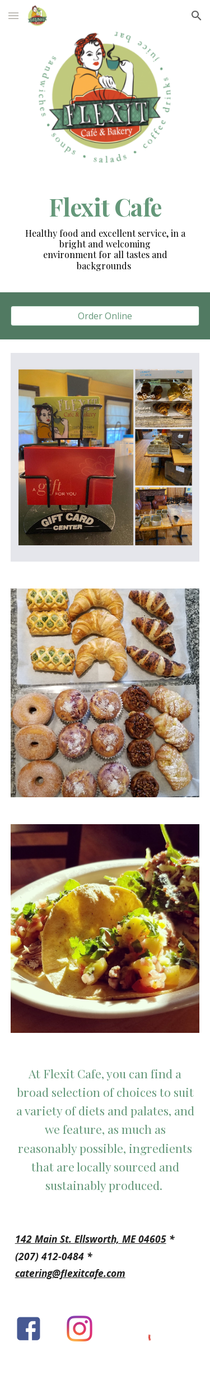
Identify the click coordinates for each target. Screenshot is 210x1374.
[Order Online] (105, 316)
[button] (13, 15)
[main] (105, 207)
